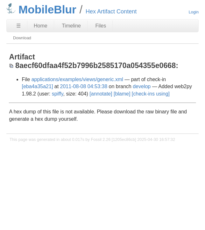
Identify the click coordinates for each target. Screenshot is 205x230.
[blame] (122, 93)
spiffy (57, 93)
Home (40, 25)
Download (22, 37)
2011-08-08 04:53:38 (84, 86)
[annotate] (100, 93)
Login (194, 12)
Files (100, 25)
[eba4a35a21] (37, 86)
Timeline (71, 25)
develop (142, 86)
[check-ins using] (151, 93)
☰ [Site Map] (18, 25)
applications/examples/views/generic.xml (77, 79)
